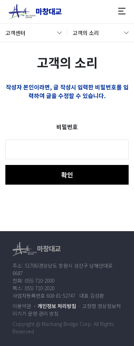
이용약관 (22, 306)
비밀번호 (67, 126)
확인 (67, 174)
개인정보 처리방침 (57, 306)
